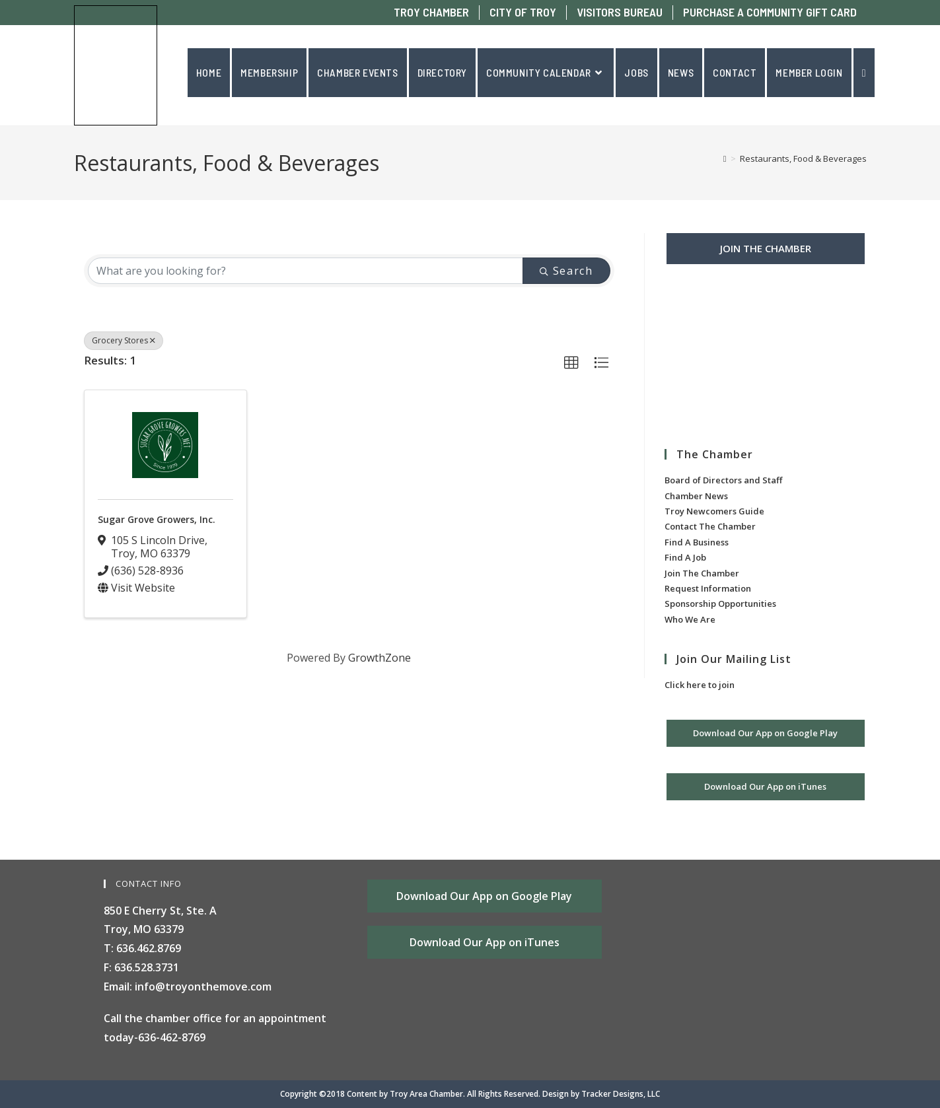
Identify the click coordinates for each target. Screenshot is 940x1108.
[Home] (725, 158)
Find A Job (685, 557)
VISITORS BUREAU (620, 12)
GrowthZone (379, 657)
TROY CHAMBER (431, 12)
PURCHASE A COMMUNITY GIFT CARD (770, 12)
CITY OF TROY (522, 12)
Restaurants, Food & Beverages (803, 158)
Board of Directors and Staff (723, 480)
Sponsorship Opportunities (720, 603)
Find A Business (697, 542)
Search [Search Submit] (566, 270)
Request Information (708, 588)
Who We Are (690, 619)
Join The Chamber (702, 573)
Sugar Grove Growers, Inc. (156, 519)
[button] (571, 363)
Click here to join (700, 685)
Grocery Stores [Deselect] (123, 340)
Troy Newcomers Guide (714, 511)
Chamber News (696, 496)
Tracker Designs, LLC (620, 1093)
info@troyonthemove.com (203, 986)
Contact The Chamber (710, 526)
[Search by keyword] (306, 271)
